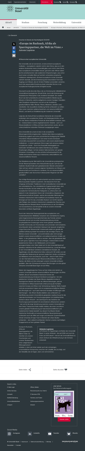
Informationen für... (46, 2)
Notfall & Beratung (12, 397)
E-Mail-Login (11, 387)
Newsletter (10, 445)
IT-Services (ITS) (35, 394)
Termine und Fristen (36, 397)
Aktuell (8, 22)
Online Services (11, 390)
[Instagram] (13, 434)
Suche (64, 2)
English (10, 2)
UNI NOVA (16, 27)
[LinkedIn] (34, 434)
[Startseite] (3, 27)
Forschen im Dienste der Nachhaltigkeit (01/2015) (35, 27)
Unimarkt (9, 394)
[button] (14, 44)
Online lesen (64, 419)
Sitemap (48, 441)
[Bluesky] (72, 434)
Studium (25, 22)
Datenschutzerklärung (37, 441)
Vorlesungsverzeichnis (37, 401)
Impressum (25, 441)
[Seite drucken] (60, 369)
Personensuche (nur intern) (38, 390)
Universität (76, 22)
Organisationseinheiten (21, 2)
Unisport (9, 405)
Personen (72, 2)
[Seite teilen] (24, 369)
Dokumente (32, 2)
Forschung (42, 22)
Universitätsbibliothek (13, 401)
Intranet (32, 405)
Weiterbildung (59, 22)
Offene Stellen (34, 387)
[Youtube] (53, 434)
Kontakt (18, 445)
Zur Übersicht (12, 35)
